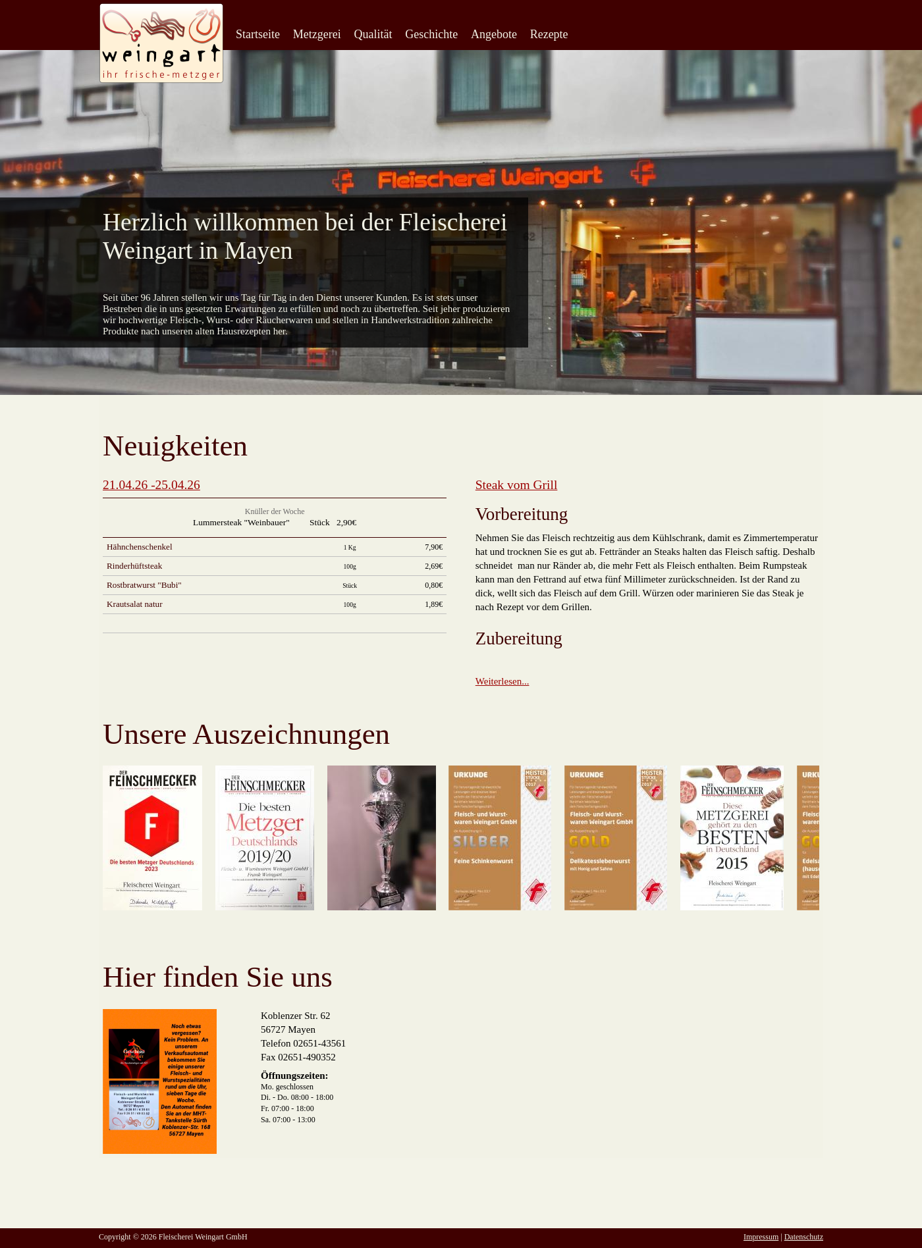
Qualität (373, 34)
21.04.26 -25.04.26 (151, 485)
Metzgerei (317, 34)
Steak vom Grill (516, 485)
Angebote (494, 34)
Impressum (761, 1236)
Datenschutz (803, 1236)
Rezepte (549, 34)
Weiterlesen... (502, 681)
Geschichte (431, 34)
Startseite (258, 34)
